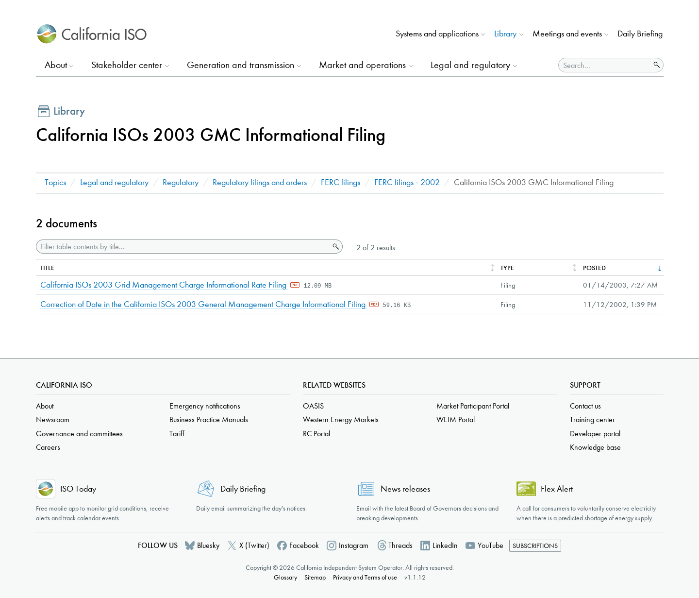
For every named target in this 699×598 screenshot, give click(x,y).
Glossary (285, 577)
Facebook (304, 545)
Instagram (353, 545)
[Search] (604, 65)
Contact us (585, 405)
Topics (55, 182)
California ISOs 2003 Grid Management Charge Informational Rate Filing (164, 285)
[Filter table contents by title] (183, 246)
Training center (592, 419)
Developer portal (595, 433)
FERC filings (340, 182)
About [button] (56, 64)
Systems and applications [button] (437, 34)
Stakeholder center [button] (126, 64)
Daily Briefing (640, 34)
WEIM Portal (455, 419)
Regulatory (181, 182)
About (44, 405)
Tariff (176, 433)
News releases (405, 489)
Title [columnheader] (47, 268)
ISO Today (78, 489)
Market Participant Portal (472, 405)
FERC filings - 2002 (407, 182)
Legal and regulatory (114, 182)
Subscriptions (535, 546)
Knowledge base (595, 447)
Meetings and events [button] (567, 34)
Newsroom (52, 419)
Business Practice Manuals (208, 419)
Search (335, 247)
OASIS (313, 405)
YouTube (490, 545)
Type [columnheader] (507, 268)
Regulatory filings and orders (260, 182)
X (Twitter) (254, 545)
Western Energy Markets (341, 419)
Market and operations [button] (362, 64)
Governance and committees (79, 433)
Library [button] (505, 34)
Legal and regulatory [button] (470, 64)
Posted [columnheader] (594, 268)
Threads (400, 545)
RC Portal (316, 433)
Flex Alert (557, 489)
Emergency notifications (204, 405)
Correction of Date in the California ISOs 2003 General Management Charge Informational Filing (203, 304)
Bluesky (208, 545)
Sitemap (315, 577)
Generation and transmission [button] (240, 64)
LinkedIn (445, 545)
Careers (48, 447)
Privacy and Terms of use (365, 577)
